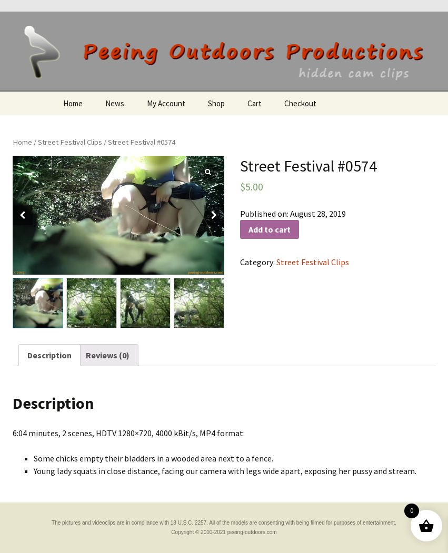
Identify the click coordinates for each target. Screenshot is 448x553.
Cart (254, 103)
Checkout (300, 103)
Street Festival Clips (70, 142)
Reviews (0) (108, 355)
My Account (166, 103)
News (114, 103)
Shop (216, 103)
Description (49, 355)
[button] (214, 215)
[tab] (49, 355)
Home (73, 103)
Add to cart (269, 229)
